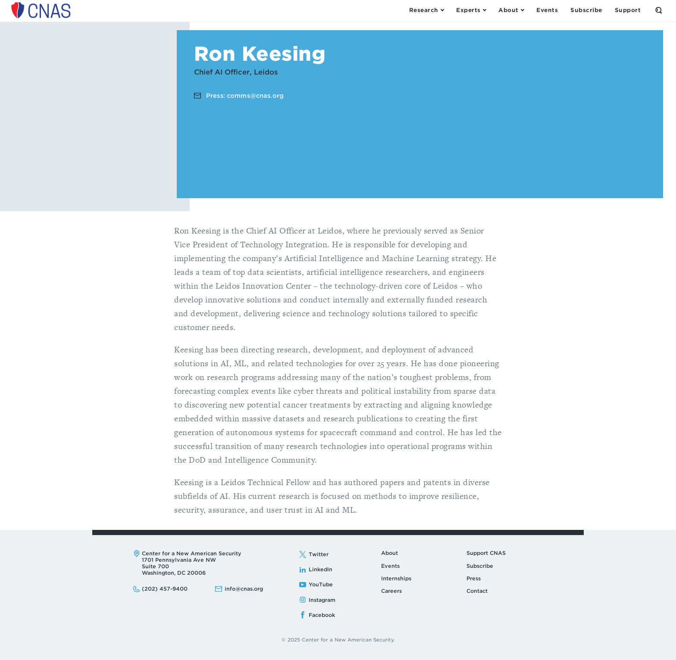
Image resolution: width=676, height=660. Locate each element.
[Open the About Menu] (511, 10)
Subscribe (479, 566)
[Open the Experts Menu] (471, 10)
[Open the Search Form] (658, 10)
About (389, 553)
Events (390, 566)
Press (473, 578)
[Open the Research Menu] (426, 10)
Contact (477, 591)
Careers (391, 591)
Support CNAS (486, 553)
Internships (396, 578)
